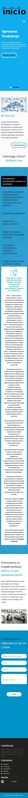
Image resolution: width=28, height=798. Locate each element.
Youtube (9, 781)
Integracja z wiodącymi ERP (10, 222)
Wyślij (14, 694)
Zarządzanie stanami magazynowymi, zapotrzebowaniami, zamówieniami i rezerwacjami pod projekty (13, 199)
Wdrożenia (6, 769)
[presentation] (11, 689)
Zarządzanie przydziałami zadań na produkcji (14, 181)
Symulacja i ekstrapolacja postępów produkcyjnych (10, 249)
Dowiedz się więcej (9, 55)
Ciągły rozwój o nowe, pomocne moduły (13, 262)
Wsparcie (6, 773)
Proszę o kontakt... (14, 679)
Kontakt (5, 771)
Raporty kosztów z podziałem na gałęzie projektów (13, 235)
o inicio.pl (6, 767)
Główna (5, 764)
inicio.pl (20, 795)
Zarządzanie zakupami (14, 213)
